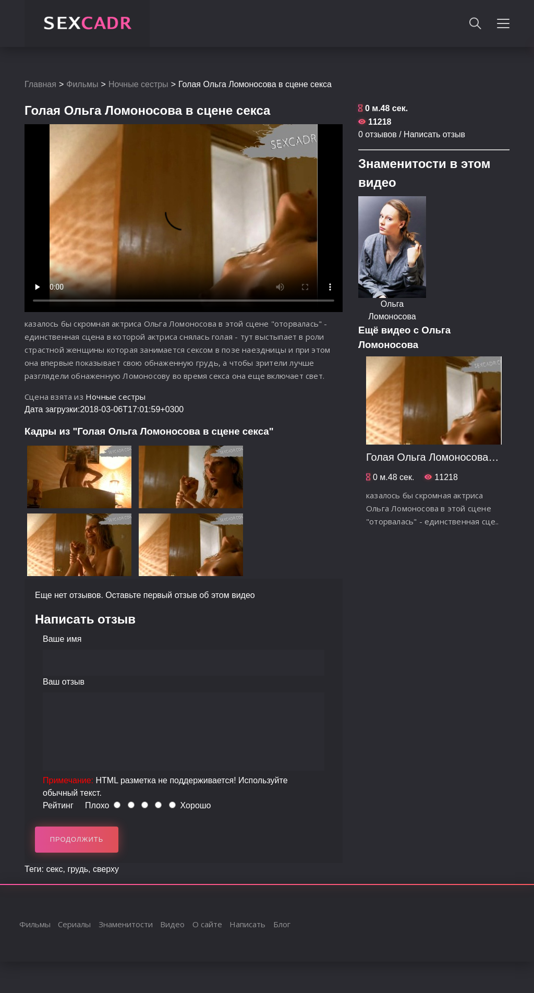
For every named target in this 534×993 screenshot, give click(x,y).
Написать (247, 924)
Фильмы (82, 84)
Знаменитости (126, 924)
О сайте (207, 924)
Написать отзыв (434, 134)
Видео (172, 924)
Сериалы (74, 924)
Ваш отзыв (63, 681)
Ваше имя (62, 639)
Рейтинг (58, 805)
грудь (77, 869)
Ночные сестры (138, 84)
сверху (106, 869)
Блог (281, 924)
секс (54, 869)
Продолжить (77, 839)
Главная (40, 84)
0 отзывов (377, 134)
